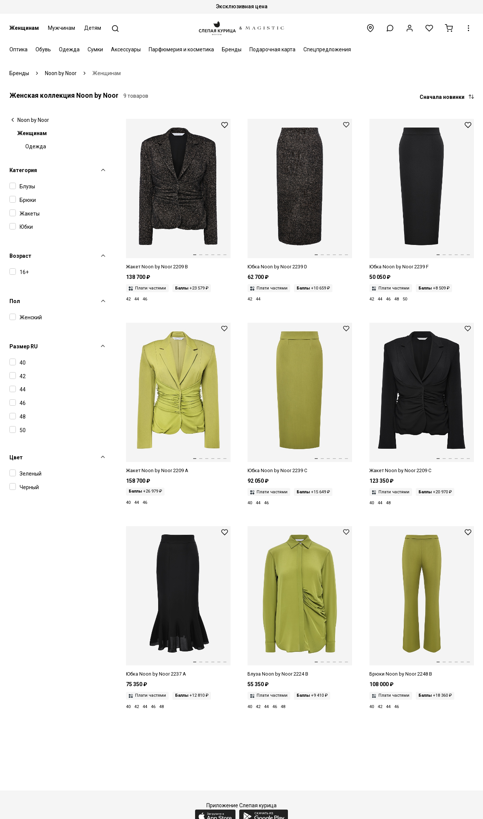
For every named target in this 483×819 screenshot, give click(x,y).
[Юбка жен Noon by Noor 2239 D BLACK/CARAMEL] (300, 195)
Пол (14, 301)
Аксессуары (126, 49)
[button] (390, 28)
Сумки (95, 49)
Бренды (232, 49)
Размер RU (23, 346)
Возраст (20, 256)
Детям (92, 28)
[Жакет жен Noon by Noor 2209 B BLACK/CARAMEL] (178, 195)
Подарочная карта (272, 49)
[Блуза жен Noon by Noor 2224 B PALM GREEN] (300, 602)
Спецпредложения (327, 49)
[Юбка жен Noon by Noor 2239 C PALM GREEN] (300, 398)
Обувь (43, 49)
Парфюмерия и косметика (181, 49)
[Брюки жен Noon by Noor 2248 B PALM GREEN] (421, 602)
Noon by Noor (33, 120)
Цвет (16, 457)
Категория (23, 170)
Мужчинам (61, 28)
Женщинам (24, 28)
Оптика (18, 49)
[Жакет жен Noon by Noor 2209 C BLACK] (421, 398)
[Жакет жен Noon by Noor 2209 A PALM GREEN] (178, 398)
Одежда (69, 49)
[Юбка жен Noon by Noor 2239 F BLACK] (421, 195)
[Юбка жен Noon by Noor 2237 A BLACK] (178, 602)
